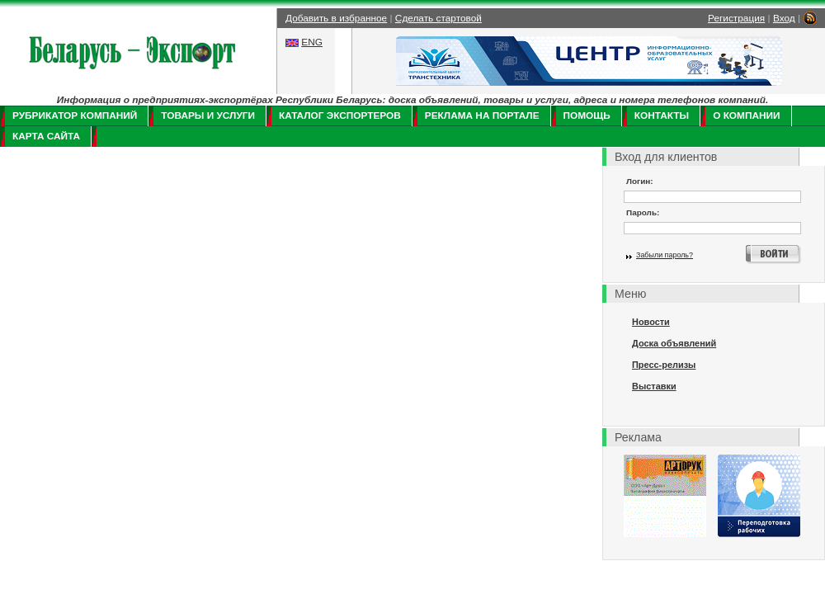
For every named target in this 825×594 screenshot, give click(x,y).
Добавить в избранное (336, 18)
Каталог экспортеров (340, 115)
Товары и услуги (208, 115)
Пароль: (642, 212)
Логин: (639, 181)
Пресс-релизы (663, 365)
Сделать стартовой (438, 18)
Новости (651, 322)
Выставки (654, 386)
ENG (312, 42)
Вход (784, 18)
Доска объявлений (674, 343)
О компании (746, 115)
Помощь (586, 115)
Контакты (661, 115)
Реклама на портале (482, 115)
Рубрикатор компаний (74, 115)
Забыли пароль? (664, 255)
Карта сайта (46, 136)
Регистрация (736, 18)
